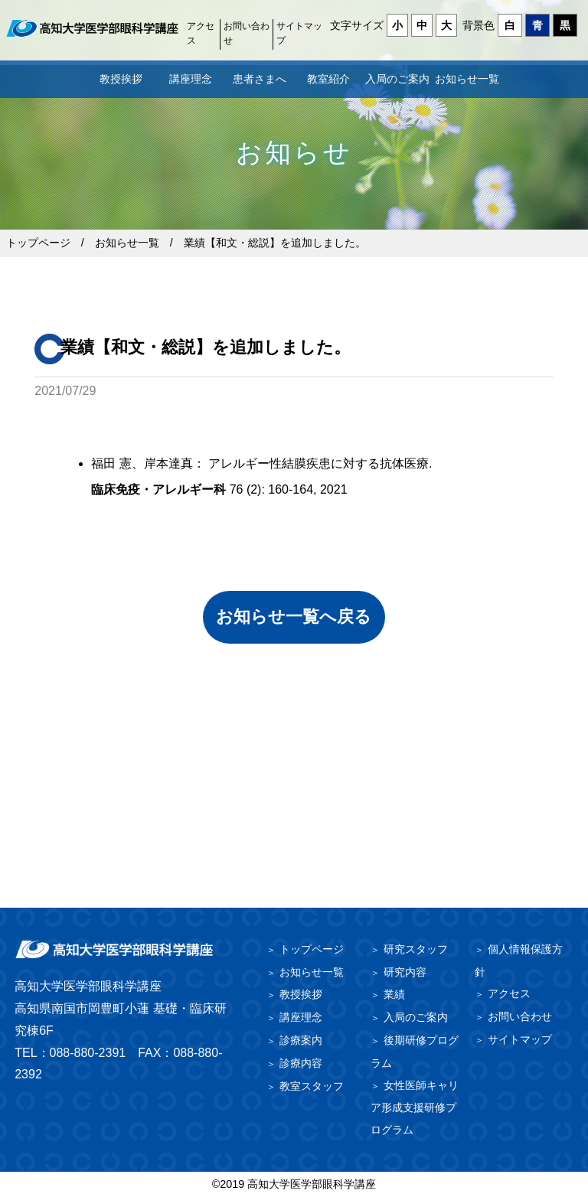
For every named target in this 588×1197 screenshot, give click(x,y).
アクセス (200, 33)
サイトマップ (299, 33)
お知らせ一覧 (467, 79)
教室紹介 (328, 79)
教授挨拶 (121, 79)
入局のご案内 (397, 79)
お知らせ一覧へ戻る (293, 616)
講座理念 (190, 79)
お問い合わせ (247, 33)
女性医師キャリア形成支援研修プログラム (415, 1108)
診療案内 (300, 1040)
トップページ (38, 242)
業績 (394, 994)
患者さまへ (259, 79)
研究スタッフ (416, 949)
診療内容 (300, 1063)
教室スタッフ (311, 1086)
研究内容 (405, 972)
